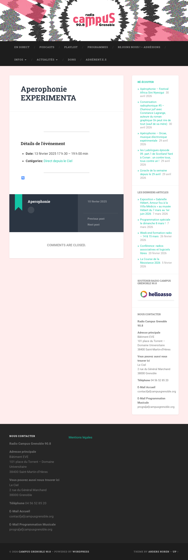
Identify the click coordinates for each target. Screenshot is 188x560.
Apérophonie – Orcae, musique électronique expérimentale (153, 137)
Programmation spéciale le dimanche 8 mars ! (155, 221)
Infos (18, 59)
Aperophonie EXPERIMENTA (48, 93)
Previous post (96, 218)
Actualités (45, 59)
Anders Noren (158, 551)
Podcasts (46, 47)
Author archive (31, 210)
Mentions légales (80, 437)
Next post (94, 224)
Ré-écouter (146, 82)
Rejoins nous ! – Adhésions (139, 47)
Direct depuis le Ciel (58, 161)
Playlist (71, 47)
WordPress (81, 551)
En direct (22, 47)
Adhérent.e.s (96, 59)
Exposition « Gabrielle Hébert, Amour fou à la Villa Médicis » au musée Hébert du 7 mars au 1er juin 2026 (155, 207)
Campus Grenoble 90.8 (35, 551)
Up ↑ (175, 551)
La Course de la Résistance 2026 (150, 260)
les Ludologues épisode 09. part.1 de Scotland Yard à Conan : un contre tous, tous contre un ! (156, 156)
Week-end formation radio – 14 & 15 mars (156, 234)
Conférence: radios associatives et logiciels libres (155, 249)
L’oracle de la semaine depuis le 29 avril (153, 172)
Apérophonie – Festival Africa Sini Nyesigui (154, 90)
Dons (72, 59)
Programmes (98, 47)
